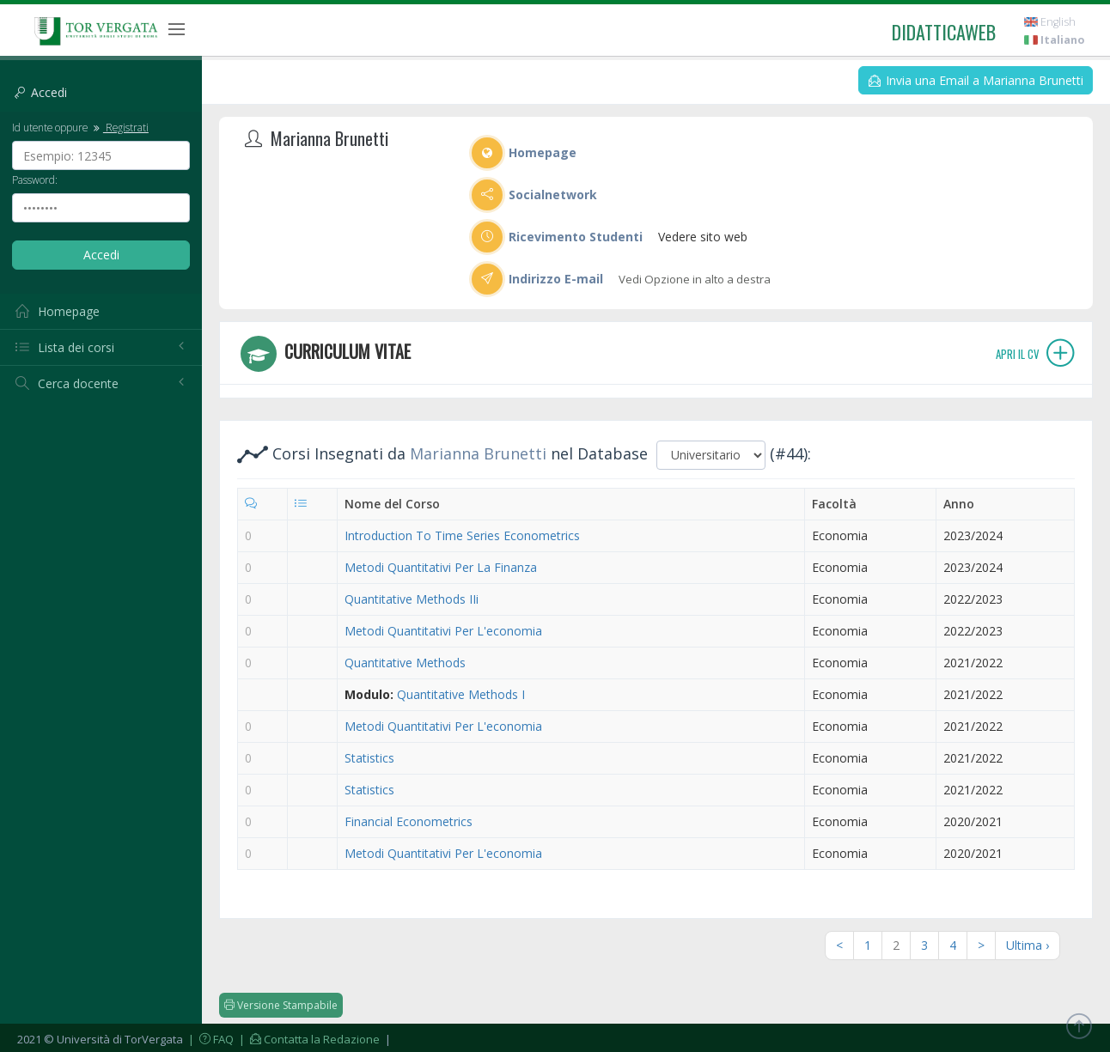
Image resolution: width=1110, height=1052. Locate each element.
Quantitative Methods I (461, 694)
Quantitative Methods (405, 662)
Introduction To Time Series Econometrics (462, 535)
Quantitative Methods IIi (412, 599)
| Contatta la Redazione (308, 1039)
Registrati (119, 127)
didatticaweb (944, 32)
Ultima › (1027, 945)
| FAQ (210, 1039)
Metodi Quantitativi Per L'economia (443, 631)
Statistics (369, 758)
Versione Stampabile (281, 1005)
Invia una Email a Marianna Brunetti (976, 80)
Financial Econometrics (409, 821)
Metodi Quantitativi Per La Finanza (441, 567)
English (1050, 22)
